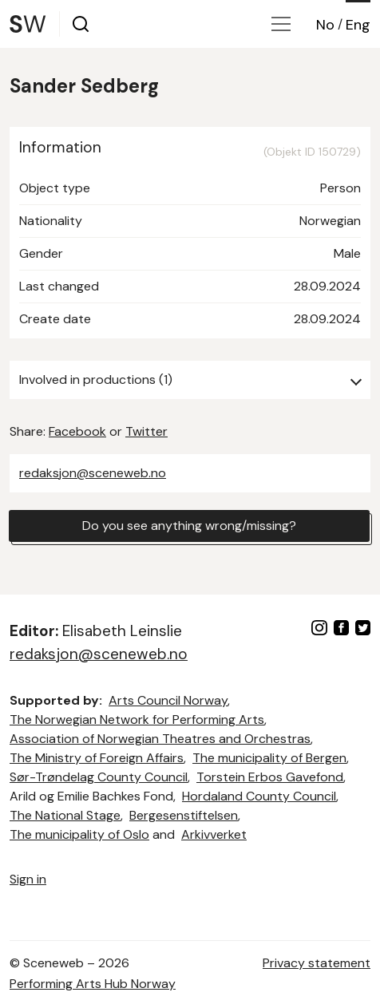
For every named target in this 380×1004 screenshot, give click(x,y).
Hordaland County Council (259, 796)
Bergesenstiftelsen (183, 815)
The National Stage (65, 815)
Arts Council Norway (168, 700)
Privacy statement (316, 963)
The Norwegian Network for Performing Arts (137, 719)
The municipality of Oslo (79, 834)
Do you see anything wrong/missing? (189, 525)
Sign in (28, 879)
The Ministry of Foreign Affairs (97, 757)
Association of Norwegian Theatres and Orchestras (160, 738)
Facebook (77, 431)
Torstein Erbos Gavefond (269, 777)
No (325, 24)
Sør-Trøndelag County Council (99, 777)
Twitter (146, 431)
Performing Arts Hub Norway (93, 983)
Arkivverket (214, 834)
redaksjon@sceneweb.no (92, 472)
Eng (358, 24)
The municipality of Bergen (269, 757)
